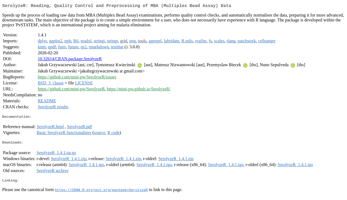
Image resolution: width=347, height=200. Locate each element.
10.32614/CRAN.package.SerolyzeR (70, 60)
